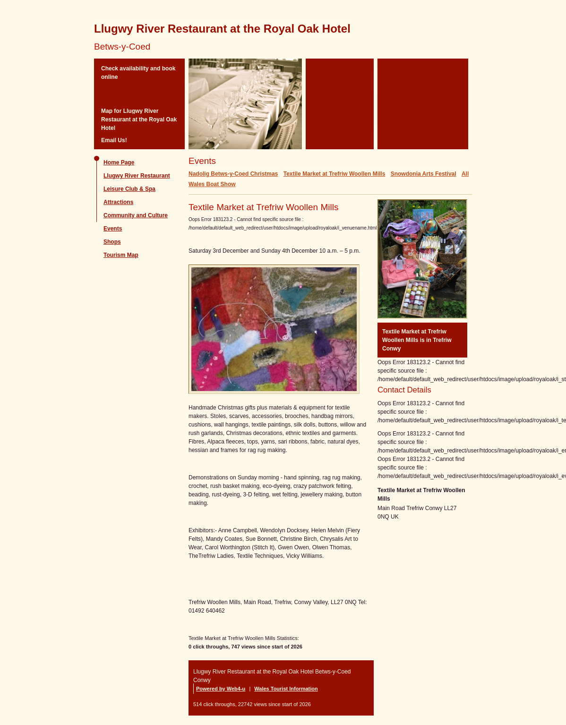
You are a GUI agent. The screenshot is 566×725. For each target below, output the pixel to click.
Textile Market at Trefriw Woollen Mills (334, 174)
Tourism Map (120, 255)
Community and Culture (135, 215)
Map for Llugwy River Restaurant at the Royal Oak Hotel (139, 119)
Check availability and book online (138, 72)
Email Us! (114, 140)
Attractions (118, 202)
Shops (112, 242)
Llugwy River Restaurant (136, 175)
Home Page (118, 162)
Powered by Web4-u (220, 688)
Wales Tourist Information (285, 688)
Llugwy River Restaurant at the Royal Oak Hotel (222, 28)
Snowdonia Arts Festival (423, 174)
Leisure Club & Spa (129, 189)
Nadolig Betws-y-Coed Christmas (233, 174)
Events (112, 228)
